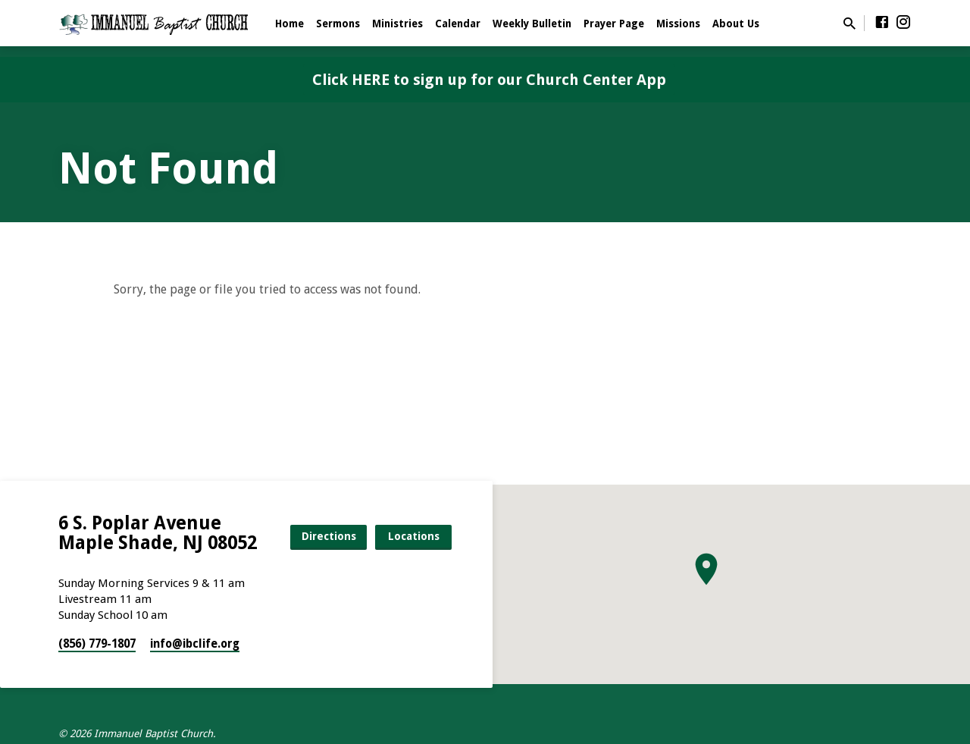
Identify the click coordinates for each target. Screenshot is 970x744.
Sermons (338, 23)
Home (289, 23)
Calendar (457, 23)
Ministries (397, 23)
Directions (329, 536)
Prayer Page (614, 23)
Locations (414, 536)
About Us (735, 23)
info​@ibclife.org (194, 644)
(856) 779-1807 (97, 644)
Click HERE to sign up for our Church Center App (489, 80)
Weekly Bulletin (532, 23)
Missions (678, 23)
